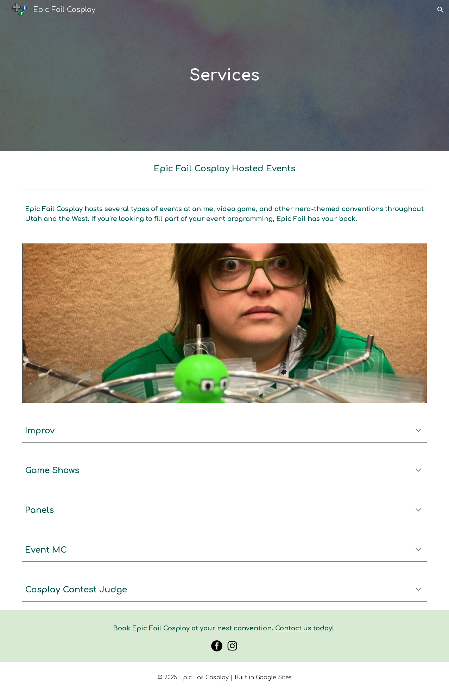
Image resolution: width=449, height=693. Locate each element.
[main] (224, 76)
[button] (440, 9)
